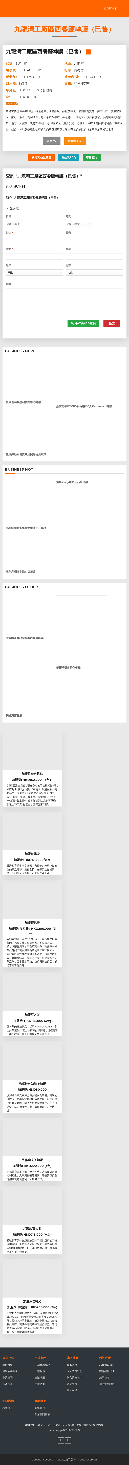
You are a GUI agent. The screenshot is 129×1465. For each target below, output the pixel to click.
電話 (9, 249)
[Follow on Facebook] (61, 1440)
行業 (68, 265)
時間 (68, 216)
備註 (8, 284)
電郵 (68, 232)
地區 (8, 265)
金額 (68, 249)
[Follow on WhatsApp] (68, 1440)
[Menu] (124, 8)
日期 (8, 216)
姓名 (9, 233)
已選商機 (111, 8)
